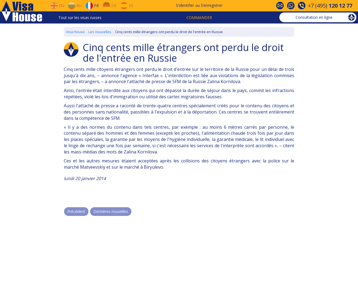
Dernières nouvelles (110, 211)
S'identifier (185, 5)
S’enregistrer (212, 5)
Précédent (76, 211)
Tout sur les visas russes (80, 17)
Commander (199, 17)
